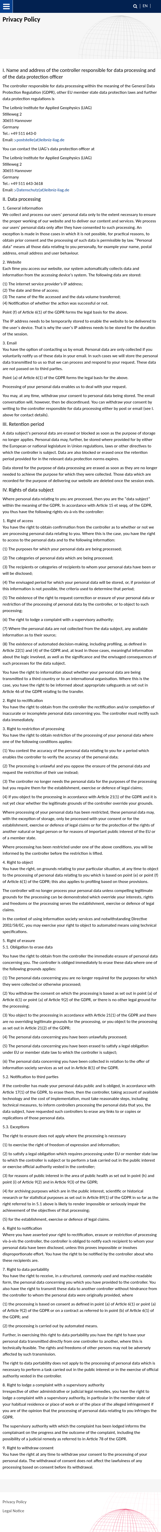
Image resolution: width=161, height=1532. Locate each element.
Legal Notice (13, 1511)
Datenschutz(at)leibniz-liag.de (42, 190)
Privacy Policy (14, 1502)
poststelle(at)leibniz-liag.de (40, 140)
